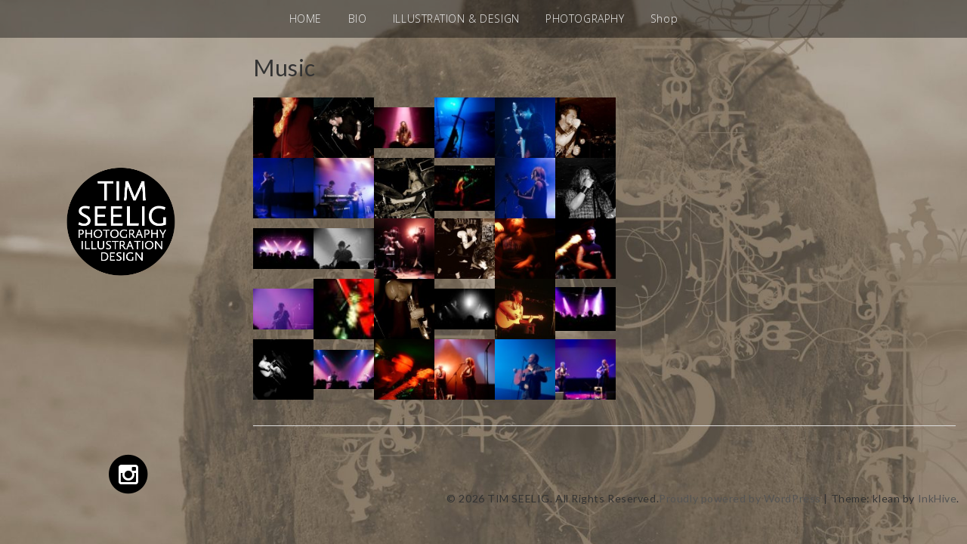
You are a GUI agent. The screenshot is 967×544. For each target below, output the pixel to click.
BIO (357, 18)
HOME (305, 18)
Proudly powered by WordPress (740, 498)
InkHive (937, 498)
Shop (664, 18)
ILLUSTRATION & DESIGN (456, 18)
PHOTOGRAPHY (584, 18)
